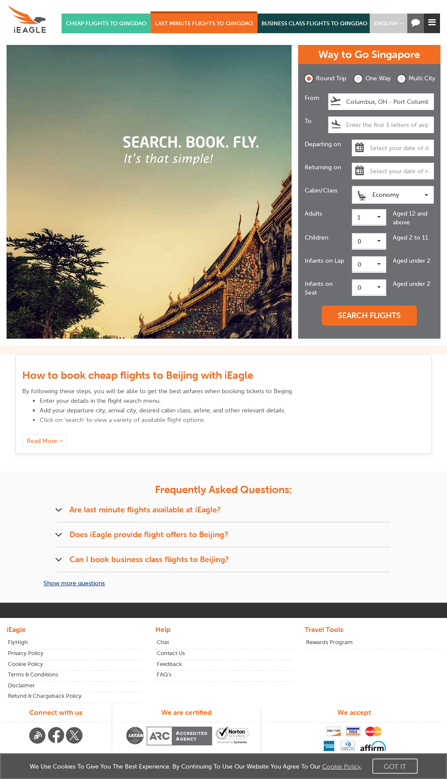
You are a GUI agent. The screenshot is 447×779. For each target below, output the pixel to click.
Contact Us (171, 653)
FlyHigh (18, 642)
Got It (395, 766)
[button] (388, 23)
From (312, 98)
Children (316, 237)
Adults (313, 213)
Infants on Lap (324, 260)
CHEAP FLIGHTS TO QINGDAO (106, 23)
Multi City (415, 79)
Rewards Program (329, 642)
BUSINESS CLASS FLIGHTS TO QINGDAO (314, 23)
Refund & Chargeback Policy (45, 696)
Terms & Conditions (33, 674)
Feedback (169, 664)
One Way (372, 79)
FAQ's (164, 674)
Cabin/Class (321, 190)
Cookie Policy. (342, 766)
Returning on (323, 167)
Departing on (323, 144)
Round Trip (322, 79)
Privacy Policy (26, 653)
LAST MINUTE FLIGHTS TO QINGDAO (204, 23)
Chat (163, 642)
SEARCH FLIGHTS (369, 315)
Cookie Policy (25, 664)
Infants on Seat (319, 288)
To (308, 121)
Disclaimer (21, 685)
